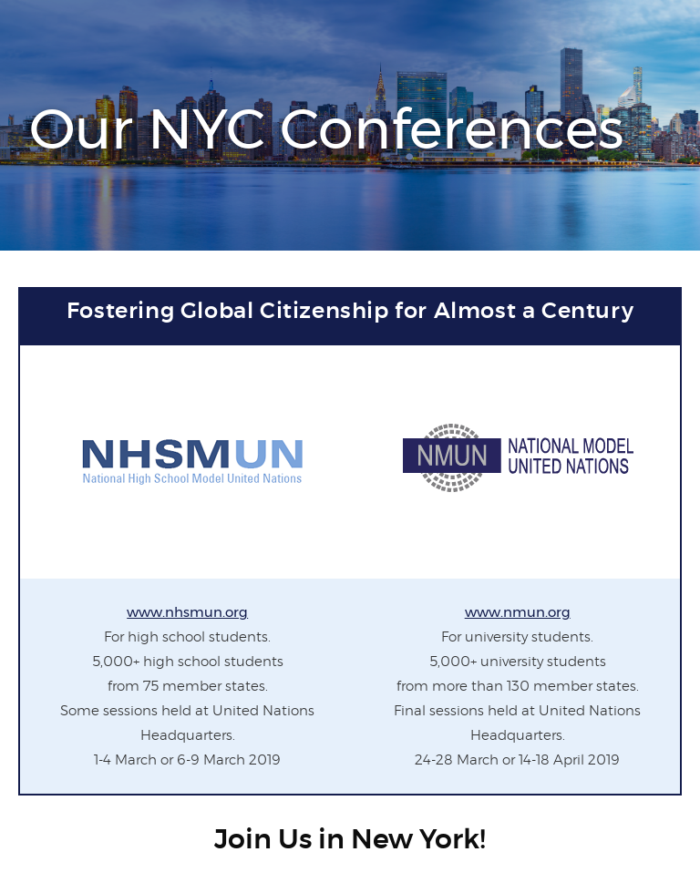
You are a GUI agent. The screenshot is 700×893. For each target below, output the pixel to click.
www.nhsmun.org (187, 612)
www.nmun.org (518, 612)
